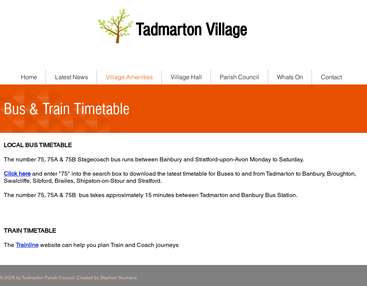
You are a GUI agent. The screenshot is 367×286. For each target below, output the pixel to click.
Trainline (27, 244)
